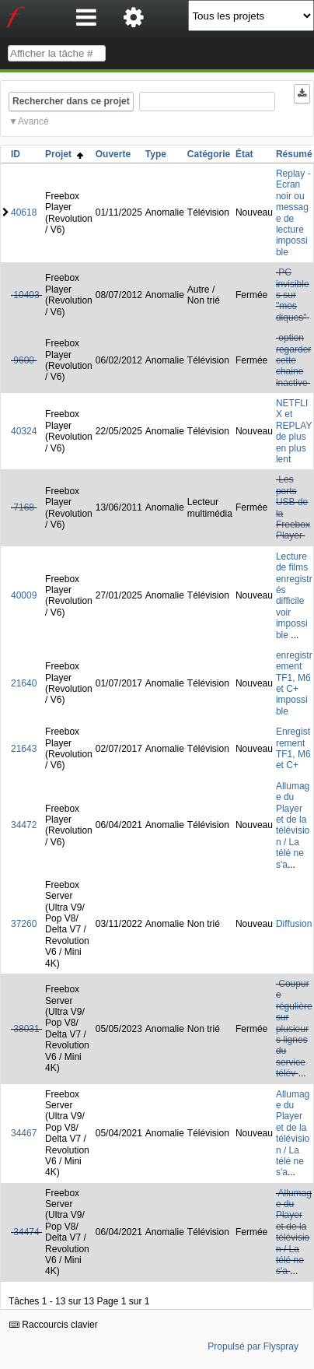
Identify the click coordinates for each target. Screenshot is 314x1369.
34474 (26, 1232)
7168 (23, 507)
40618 (24, 212)
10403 (26, 295)
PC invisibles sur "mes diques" (292, 295)
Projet (64, 154)
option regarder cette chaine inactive (293, 360)
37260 (24, 923)
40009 (24, 595)
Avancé (33, 121)
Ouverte (113, 154)
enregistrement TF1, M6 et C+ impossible (294, 683)
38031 (26, 1028)
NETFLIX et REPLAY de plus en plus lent (294, 431)
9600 (23, 360)
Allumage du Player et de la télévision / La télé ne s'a (292, 825)
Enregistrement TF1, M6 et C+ (293, 748)
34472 (24, 825)
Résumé (294, 154)
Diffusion (294, 923)
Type (155, 154)
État (244, 154)
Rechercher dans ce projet (71, 101)
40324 (24, 431)
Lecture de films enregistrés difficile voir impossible (294, 596)
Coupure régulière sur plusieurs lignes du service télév (294, 1028)
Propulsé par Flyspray (253, 1346)
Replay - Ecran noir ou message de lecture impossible (293, 213)
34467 (24, 1133)
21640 (24, 683)
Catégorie (208, 154)
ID (15, 154)
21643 (24, 748)
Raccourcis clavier (53, 1324)
